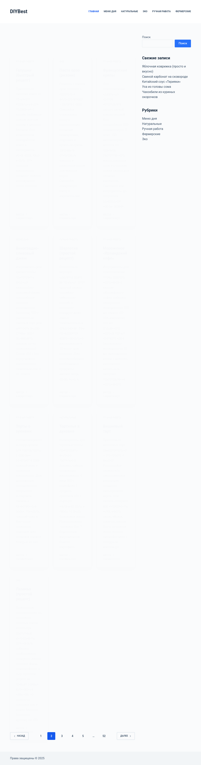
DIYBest (18, 11)
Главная (94, 11)
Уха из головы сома (156, 87)
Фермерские (183, 11)
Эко (145, 11)
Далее (125, 735)
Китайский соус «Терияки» (161, 81)
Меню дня (110, 11)
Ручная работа (161, 11)
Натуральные (129, 11)
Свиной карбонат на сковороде (165, 76)
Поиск (146, 37)
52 (104, 736)
